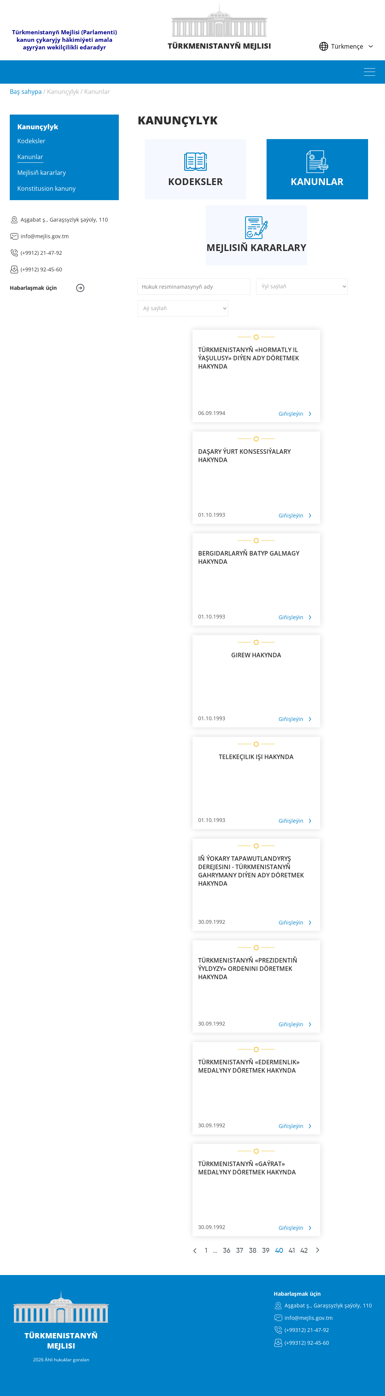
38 (252, 1251)
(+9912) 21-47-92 (41, 252)
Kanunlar (97, 91)
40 (279, 1251)
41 (292, 1251)
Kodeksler (31, 141)
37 (239, 1251)
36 (226, 1251)
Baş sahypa (26, 91)
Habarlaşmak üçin (297, 1293)
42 (304, 1251)
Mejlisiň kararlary (41, 172)
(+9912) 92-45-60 (41, 269)
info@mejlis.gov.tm (45, 236)
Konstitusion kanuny (46, 188)
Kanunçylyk (63, 91)
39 (266, 1251)
